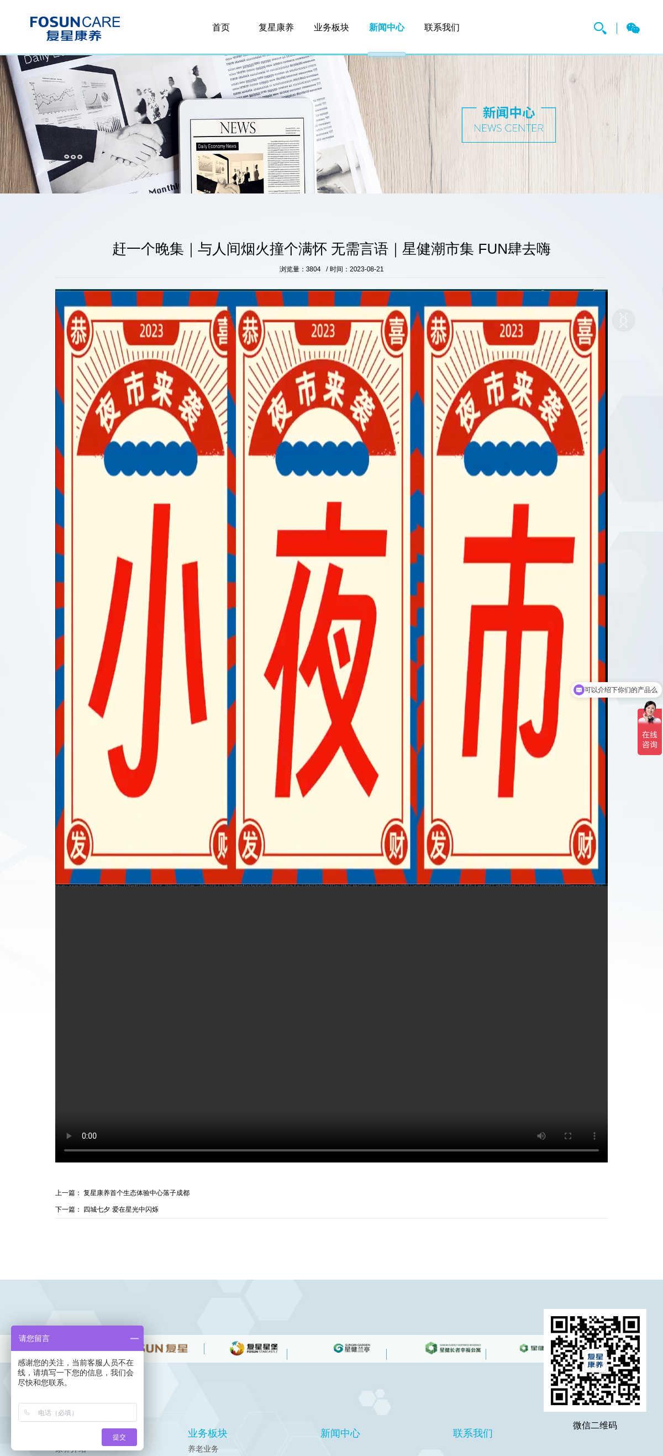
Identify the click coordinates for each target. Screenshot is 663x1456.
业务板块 (331, 27)
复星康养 (75, 29)
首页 (221, 27)
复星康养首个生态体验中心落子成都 (136, 1193)
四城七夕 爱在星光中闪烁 (120, 1209)
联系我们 (442, 27)
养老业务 (203, 1448)
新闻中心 (386, 27)
